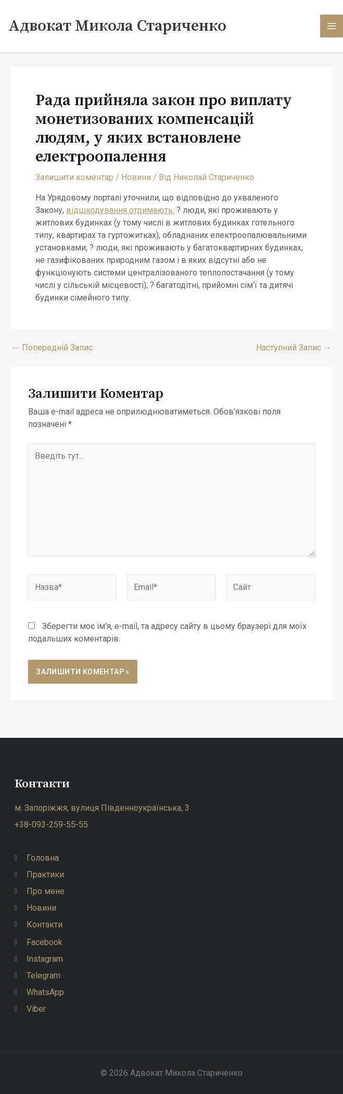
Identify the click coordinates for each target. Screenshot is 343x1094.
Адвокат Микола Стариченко (117, 26)
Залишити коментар (74, 177)
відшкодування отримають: (120, 210)
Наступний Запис (294, 348)
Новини (136, 177)
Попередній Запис (52, 348)
